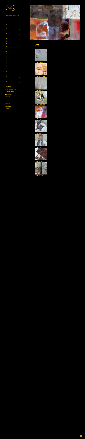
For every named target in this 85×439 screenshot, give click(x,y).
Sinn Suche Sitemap (9, 91)
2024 (6, 33)
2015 (6, 56)
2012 (6, 64)
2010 (6, 69)
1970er (6, 84)
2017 (6, 51)
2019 (6, 46)
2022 (6, 38)
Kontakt (7, 108)
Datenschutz (8, 106)
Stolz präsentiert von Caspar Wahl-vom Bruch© (46, 435)
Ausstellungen (8, 94)
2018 (6, 48)
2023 (6, 36)
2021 (6, 41)
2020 (6, 43)
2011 (6, 66)
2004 (6, 76)
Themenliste (8, 86)
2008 (6, 74)
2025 (6, 31)
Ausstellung (7, 96)
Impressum (7, 103)
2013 (6, 61)
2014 (6, 59)
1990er (6, 79)
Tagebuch (12, 25)
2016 (6, 53)
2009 (6, 71)
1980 (6, 81)
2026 (6, 28)
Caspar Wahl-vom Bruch (10, 89)
